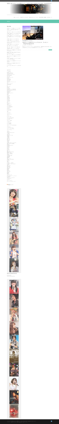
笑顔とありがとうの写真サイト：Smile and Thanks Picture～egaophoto (29, 3)
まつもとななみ (9, 109)
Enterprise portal (9, 275)
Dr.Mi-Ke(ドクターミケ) (10, 77)
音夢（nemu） (9, 171)
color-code (8, 76)
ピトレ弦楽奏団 (9, 123)
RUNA (7, 94)
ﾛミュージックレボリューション (11, 181)
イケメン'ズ (8, 113)
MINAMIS (8, 87)
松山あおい (8, 147)
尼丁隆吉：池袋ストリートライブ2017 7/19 (13, 40)
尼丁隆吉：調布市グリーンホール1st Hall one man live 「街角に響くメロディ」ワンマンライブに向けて (14, 36)
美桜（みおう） (9, 165)
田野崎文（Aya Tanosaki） (10, 159)
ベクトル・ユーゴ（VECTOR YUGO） (12, 125)
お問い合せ (48, 17)
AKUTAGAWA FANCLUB (10, 73)
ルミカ (8, 130)
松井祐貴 (8, 146)
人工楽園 (8, 133)
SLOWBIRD (8, 97)
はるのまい (8, 108)
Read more (50, 49)
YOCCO (23, 40)
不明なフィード (10, 184)
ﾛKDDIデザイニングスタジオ (28, 40)
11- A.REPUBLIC (9, 71)
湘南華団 (8, 157)
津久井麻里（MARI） (9, 155)
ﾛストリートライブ (9, 180)
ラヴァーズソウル (9, 129)
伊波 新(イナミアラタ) (10, 135)
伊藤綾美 (8, 136)
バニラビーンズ (9, 122)
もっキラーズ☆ (9, 110)
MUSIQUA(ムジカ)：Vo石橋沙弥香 (11, 89)
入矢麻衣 (8, 137)
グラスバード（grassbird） (10, 117)
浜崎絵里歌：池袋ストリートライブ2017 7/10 (13, 48)
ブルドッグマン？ (9, 124)
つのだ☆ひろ (9, 107)
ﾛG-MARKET (8, 176)
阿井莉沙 (8, 170)
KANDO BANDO (9, 84)
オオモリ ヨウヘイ (9, 114)
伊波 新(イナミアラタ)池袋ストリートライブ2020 (13, 28)
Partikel (8, 93)
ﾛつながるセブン (9, 178)
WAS (7, 102)
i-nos (7, 82)
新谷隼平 (8, 144)
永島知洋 (8, 154)
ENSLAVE (8, 78)
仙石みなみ (8, 134)
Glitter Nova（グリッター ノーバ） (11, 81)
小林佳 (8, 141)
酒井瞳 (8, 169)
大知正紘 (8, 140)
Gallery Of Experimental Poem (11, 276)
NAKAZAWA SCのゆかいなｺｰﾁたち (11, 90)
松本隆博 (8, 149)
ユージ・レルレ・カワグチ (10, 128)
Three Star (8, 101)
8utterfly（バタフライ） (10, 72)
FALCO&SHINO (9, 79)
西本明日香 (8, 166)
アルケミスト (9, 112)
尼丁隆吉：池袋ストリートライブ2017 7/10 (13, 44)
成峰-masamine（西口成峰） (11, 143)
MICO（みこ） (9, 86)
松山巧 (8, 148)
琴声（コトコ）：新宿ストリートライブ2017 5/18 (13, 54)
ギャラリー (18, 17)
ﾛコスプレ (8, 179)
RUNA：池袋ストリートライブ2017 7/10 (12, 45)
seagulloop (8, 95)
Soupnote (8, 99)
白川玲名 (8, 160)
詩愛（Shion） (9, 167)
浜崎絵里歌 (8, 156)
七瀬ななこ (8, 131)
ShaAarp (8, 96)
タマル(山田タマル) (9, 118)
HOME (14, 17)
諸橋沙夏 (8, 168)
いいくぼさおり (9, 105)
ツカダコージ (9, 121)
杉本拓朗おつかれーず (10, 145)
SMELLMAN (8, 98)
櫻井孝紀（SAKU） (9, 152)
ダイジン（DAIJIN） (9, 120)
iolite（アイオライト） (10, 83)
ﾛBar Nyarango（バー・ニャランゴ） (12, 175)
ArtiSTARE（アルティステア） (11, 74)
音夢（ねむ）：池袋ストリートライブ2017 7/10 (13, 47)
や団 (7, 111)
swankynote (8, 100)
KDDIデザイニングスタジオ (24, 17)
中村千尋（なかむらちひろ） (11, 132)
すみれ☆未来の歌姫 (9, 106)
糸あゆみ (8, 164)
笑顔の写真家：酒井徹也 (42, 17)
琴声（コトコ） (9, 158)
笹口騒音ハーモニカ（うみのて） (11, 163)
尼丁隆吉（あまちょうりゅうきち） (12, 142)
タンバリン (8, 119)
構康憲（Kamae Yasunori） (10, 151)
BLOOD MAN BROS (9, 75)
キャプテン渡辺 (9, 116)
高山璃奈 (8, 172)
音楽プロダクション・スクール (33, 17)
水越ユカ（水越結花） (10, 153)
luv (7, 85)
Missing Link (8, 88)
